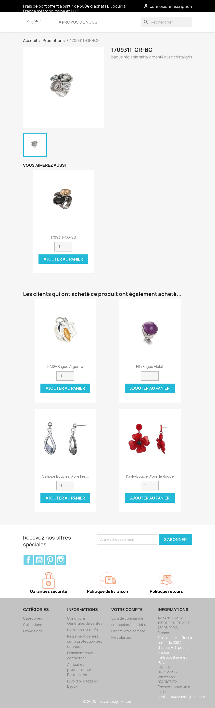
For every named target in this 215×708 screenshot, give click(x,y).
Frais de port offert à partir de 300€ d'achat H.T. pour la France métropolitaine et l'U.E (74, 8)
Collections (32, 624)
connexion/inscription (130, 624)
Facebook (28, 560)
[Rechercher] (166, 22)
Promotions (33, 631)
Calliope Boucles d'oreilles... (65, 476)
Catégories (32, 618)
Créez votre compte (128, 631)
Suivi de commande (127, 618)
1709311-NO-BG (63, 237)
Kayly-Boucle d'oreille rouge (150, 476)
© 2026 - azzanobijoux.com (107, 701)
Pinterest (50, 560)
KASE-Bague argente (65, 366)
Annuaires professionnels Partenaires (80, 669)
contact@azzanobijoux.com (181, 696)
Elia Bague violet (150, 366)
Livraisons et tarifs (82, 629)
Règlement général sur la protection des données (84, 641)
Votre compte (127, 609)
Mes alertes (121, 637)
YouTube (39, 560)
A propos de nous (78, 22)
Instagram (61, 560)
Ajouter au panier (63, 259)
